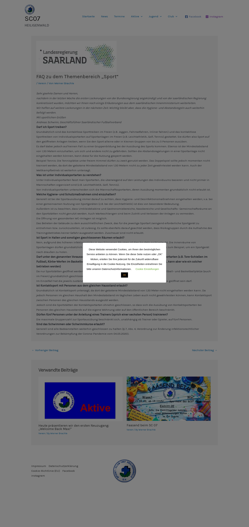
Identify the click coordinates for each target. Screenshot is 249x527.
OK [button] (124, 275)
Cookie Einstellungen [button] (147, 269)
